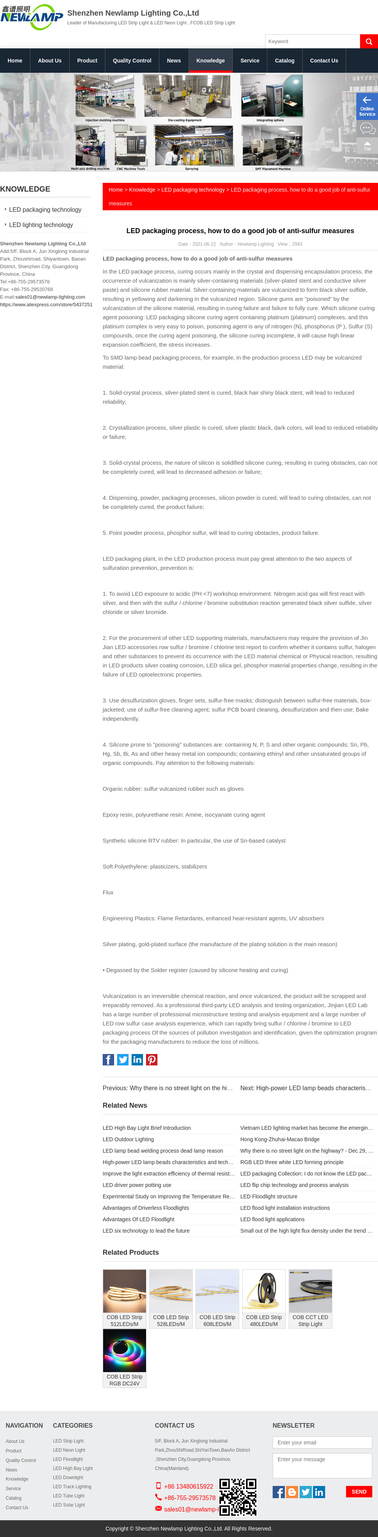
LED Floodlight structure (268, 1196)
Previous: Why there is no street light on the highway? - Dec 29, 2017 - (198, 1088)
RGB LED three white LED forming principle (292, 1162)
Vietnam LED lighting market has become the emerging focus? (307, 1128)
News (174, 61)
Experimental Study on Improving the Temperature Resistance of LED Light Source (169, 1196)
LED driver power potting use (137, 1185)
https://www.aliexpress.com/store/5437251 (46, 304)
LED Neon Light (69, 1450)
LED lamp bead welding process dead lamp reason (163, 1151)
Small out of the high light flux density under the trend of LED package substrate (307, 1231)
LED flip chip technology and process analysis (294, 1185)
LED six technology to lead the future (146, 1231)
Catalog (284, 61)
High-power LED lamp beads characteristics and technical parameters (169, 1162)
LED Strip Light (68, 1441)
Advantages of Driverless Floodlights (146, 1208)
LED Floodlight (68, 1459)
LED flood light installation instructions (285, 1208)
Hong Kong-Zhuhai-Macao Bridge (280, 1139)
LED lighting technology (41, 225)
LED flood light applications (272, 1219)
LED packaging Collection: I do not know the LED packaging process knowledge (307, 1174)
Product (87, 61)
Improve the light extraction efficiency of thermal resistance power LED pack (169, 1174)
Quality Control (132, 61)
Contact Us (324, 61)
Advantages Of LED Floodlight (138, 1219)
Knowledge (211, 61)
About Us (50, 61)
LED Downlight (68, 1477)
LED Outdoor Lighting (128, 1139)
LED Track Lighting (72, 1486)
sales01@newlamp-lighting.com (50, 297)
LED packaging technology (45, 209)
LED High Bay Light (73, 1468)
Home (15, 61)
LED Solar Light (69, 1505)
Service (249, 61)
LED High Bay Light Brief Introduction (147, 1128)
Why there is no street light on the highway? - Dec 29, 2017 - (307, 1151)
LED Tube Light (68, 1496)
